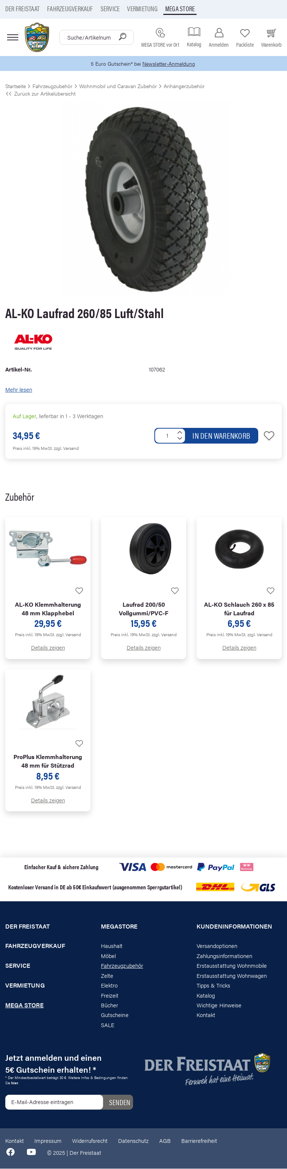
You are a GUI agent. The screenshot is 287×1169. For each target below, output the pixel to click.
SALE (107, 1025)
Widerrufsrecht (90, 1141)
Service (110, 8)
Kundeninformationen (234, 926)
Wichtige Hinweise (219, 1005)
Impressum (48, 1141)
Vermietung (142, 8)
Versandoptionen (217, 946)
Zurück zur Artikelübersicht (40, 93)
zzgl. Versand (66, 448)
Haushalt (112, 946)
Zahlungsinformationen (224, 956)
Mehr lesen (18, 390)
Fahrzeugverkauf (70, 8)
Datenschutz (133, 1141)
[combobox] (96, 37)
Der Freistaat (22, 8)
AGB (165, 1141)
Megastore (119, 926)
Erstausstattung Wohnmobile (232, 966)
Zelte (107, 976)
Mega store (180, 8)
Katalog (206, 995)
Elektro (109, 985)
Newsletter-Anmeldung (170, 64)
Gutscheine (115, 1015)
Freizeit (109, 995)
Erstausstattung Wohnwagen (232, 976)
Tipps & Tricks (213, 985)
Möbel (108, 956)
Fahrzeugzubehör (122, 966)
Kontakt (206, 1015)
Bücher (109, 1005)
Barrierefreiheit (199, 1141)
